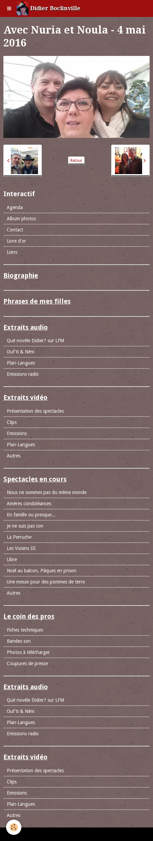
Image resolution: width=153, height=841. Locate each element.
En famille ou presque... (31, 514)
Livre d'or (16, 241)
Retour (76, 160)
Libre (12, 559)
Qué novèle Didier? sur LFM (35, 340)
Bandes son (19, 641)
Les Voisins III (21, 548)
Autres (13, 455)
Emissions (17, 433)
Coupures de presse (27, 663)
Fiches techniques (25, 630)
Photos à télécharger (28, 652)
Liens (12, 252)
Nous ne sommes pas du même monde (47, 492)
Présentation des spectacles (35, 411)
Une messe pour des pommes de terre (46, 581)
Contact (15, 229)
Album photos (21, 218)
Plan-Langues (21, 363)
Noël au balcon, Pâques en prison (41, 570)
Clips (12, 422)
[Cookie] (13, 827)
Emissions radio (23, 374)
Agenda (15, 207)
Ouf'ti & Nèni (20, 351)
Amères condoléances (29, 503)
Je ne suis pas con (25, 526)
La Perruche (19, 537)
